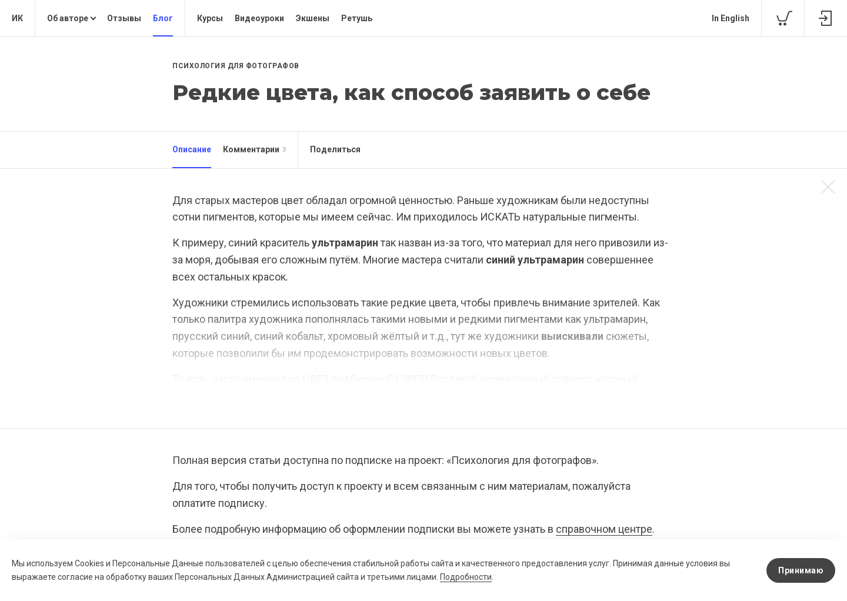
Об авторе (67, 18)
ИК (17, 18)
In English (730, 18)
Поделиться (335, 149)
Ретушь (356, 18)
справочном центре (604, 529)
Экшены (312, 18)
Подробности (466, 577)
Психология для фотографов (235, 66)
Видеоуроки (259, 18)
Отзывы (124, 18)
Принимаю (800, 570)
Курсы (210, 18)
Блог (163, 18)
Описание (191, 149)
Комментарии (254, 150)
